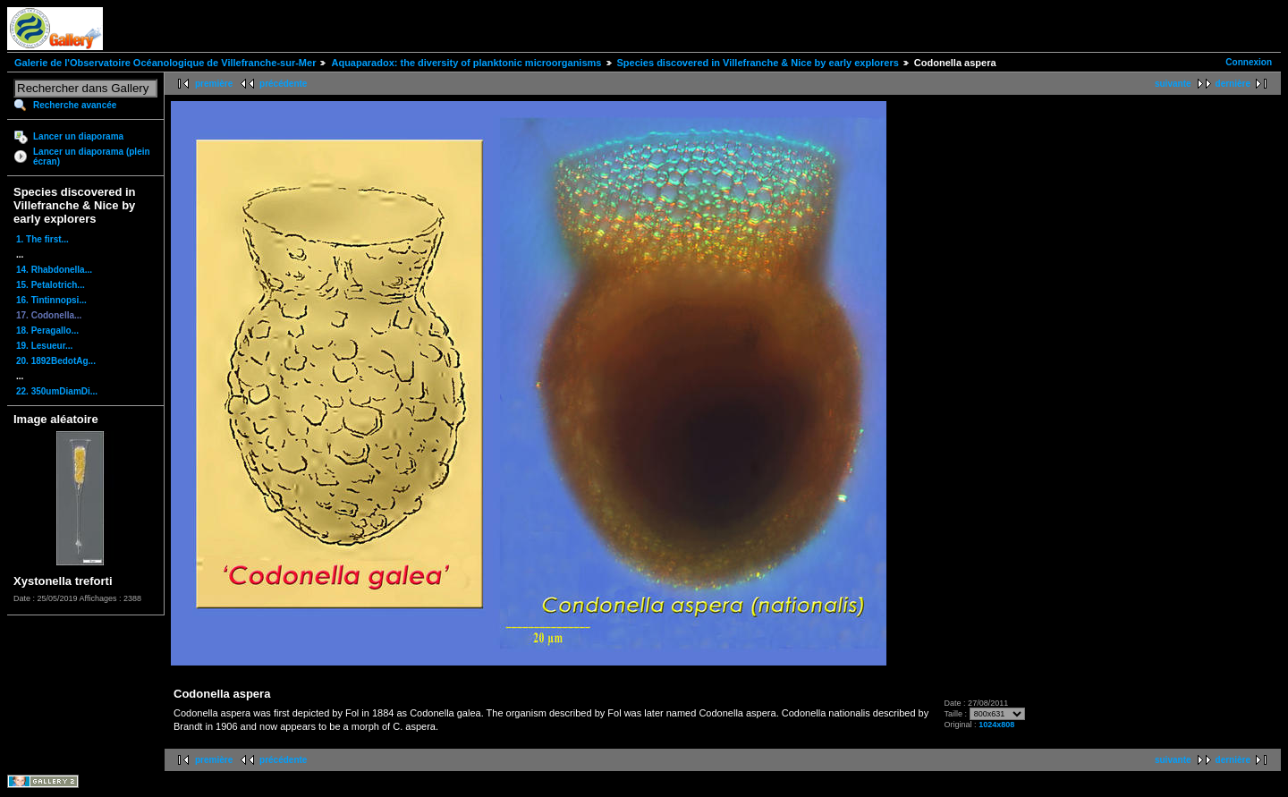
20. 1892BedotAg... (56, 361)
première (214, 84)
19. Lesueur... (44, 346)
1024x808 (996, 724)
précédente (283, 84)
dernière (1233, 84)
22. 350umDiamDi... (56, 391)
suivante (1173, 84)
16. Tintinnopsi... (51, 300)
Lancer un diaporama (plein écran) (91, 156)
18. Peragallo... (47, 330)
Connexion (1248, 62)
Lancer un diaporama (78, 136)
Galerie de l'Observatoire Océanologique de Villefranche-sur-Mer (165, 62)
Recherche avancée (74, 105)
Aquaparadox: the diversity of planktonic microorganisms (466, 62)
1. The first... (42, 239)
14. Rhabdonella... (54, 270)
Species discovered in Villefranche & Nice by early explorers (758, 62)
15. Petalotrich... (50, 285)
